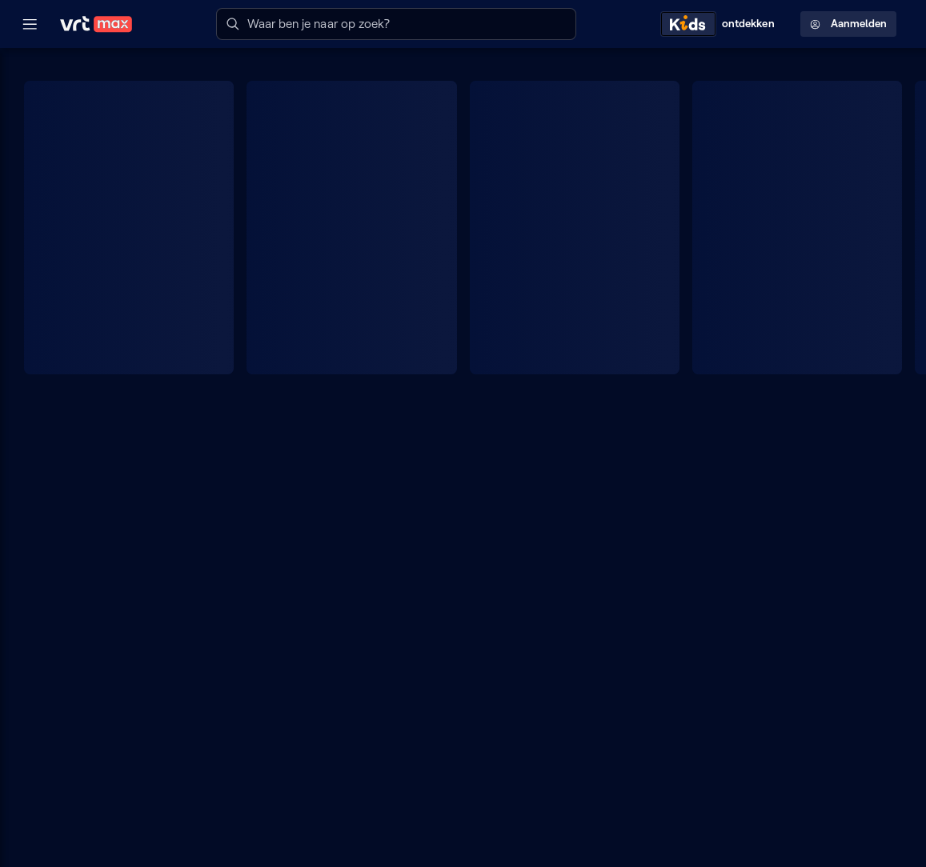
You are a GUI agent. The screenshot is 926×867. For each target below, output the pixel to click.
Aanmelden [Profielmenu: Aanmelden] (848, 24)
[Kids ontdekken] (721, 24)
